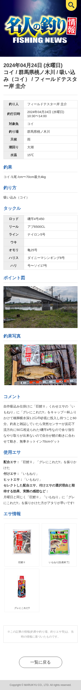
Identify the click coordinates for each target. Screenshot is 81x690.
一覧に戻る (40, 662)
